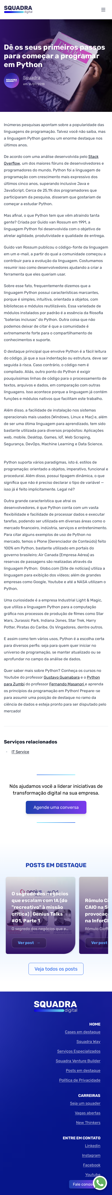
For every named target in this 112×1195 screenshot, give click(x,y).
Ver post (29, 942)
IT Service (20, 751)
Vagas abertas (87, 1113)
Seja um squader (85, 1103)
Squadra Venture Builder (78, 1061)
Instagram (91, 1155)
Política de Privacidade (79, 1080)
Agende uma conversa (56, 807)
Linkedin (92, 1145)
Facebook (91, 1165)
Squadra (31, 77)
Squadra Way (88, 1041)
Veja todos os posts (56, 969)
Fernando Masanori (67, 684)
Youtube (92, 1174)
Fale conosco (85, 1184)
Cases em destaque (82, 1032)
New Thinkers (88, 1122)
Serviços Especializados (78, 1051)
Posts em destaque (83, 1070)
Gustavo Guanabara (62, 677)
